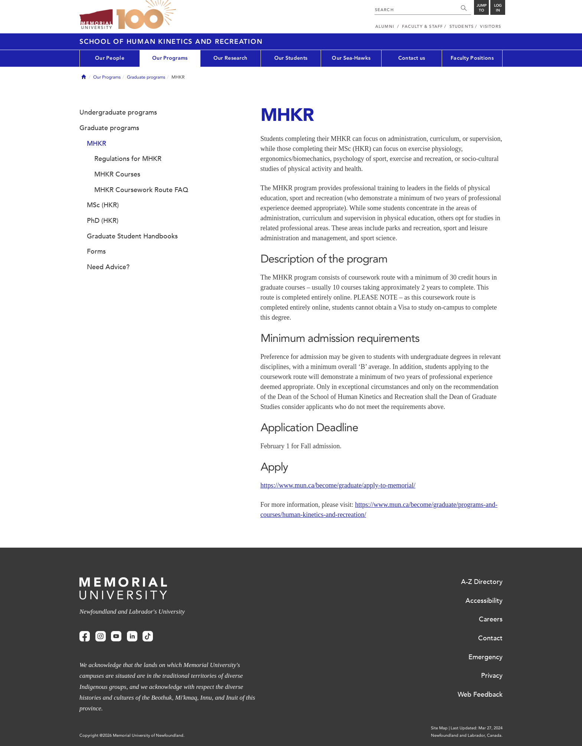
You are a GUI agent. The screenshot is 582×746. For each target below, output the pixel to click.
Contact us (411, 58)
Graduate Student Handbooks (132, 236)
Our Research (230, 58)
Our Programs (169, 58)
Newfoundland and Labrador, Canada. (467, 735)
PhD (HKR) (102, 221)
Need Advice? (108, 267)
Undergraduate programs (118, 112)
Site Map (439, 728)
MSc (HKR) (103, 205)
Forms (96, 251)
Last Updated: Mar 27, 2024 (477, 728)
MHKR (96, 143)
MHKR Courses (117, 174)
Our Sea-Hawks (351, 58)
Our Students (290, 58)
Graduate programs (146, 77)
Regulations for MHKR (127, 159)
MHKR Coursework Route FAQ (141, 190)
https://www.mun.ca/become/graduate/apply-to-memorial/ (338, 485)
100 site (146, 15)
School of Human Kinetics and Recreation (170, 41)
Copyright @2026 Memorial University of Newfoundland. (131, 735)
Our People (109, 58)
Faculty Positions (472, 58)
